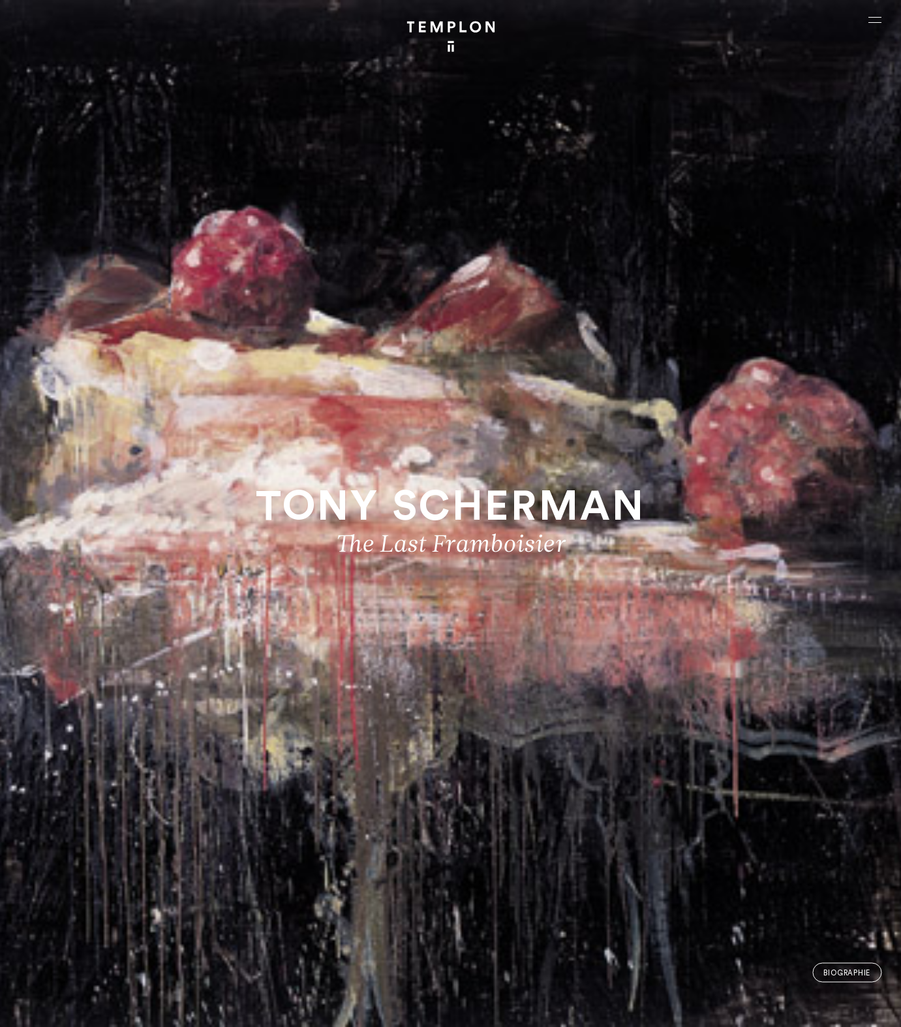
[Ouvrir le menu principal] (874, 19)
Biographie (846, 972)
